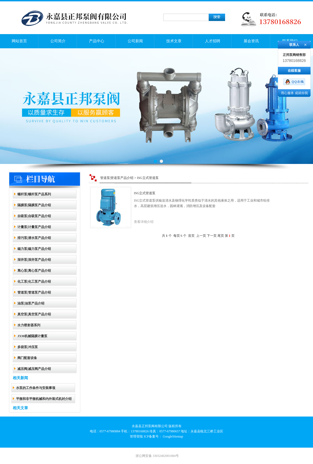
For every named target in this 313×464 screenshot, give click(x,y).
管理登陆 (136, 436)
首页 (191, 236)
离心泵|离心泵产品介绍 (34, 271)
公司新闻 (135, 41)
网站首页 (19, 41)
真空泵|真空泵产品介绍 (34, 314)
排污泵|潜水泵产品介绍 (34, 238)
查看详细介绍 (144, 222)
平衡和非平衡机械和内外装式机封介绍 (44, 399)
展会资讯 (251, 41)
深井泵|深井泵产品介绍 (34, 260)
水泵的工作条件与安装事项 (35, 388)
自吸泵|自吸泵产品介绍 (34, 216)
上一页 (201, 236)
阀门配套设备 (27, 358)
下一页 (212, 236)
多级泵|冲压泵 (27, 347)
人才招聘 (212, 41)
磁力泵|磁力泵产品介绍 (34, 249)
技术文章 (174, 41)
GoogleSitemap (173, 436)
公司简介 (58, 41)
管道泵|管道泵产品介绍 (34, 292)
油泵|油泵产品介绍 (30, 303)
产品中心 (96, 41)
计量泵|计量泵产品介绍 (34, 227)
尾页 (220, 236)
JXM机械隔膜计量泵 (32, 336)
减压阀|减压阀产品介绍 (34, 369)
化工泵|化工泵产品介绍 (34, 281)
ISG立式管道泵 (144, 193)
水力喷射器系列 (28, 325)
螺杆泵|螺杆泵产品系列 (34, 194)
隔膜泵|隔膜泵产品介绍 (34, 205)
